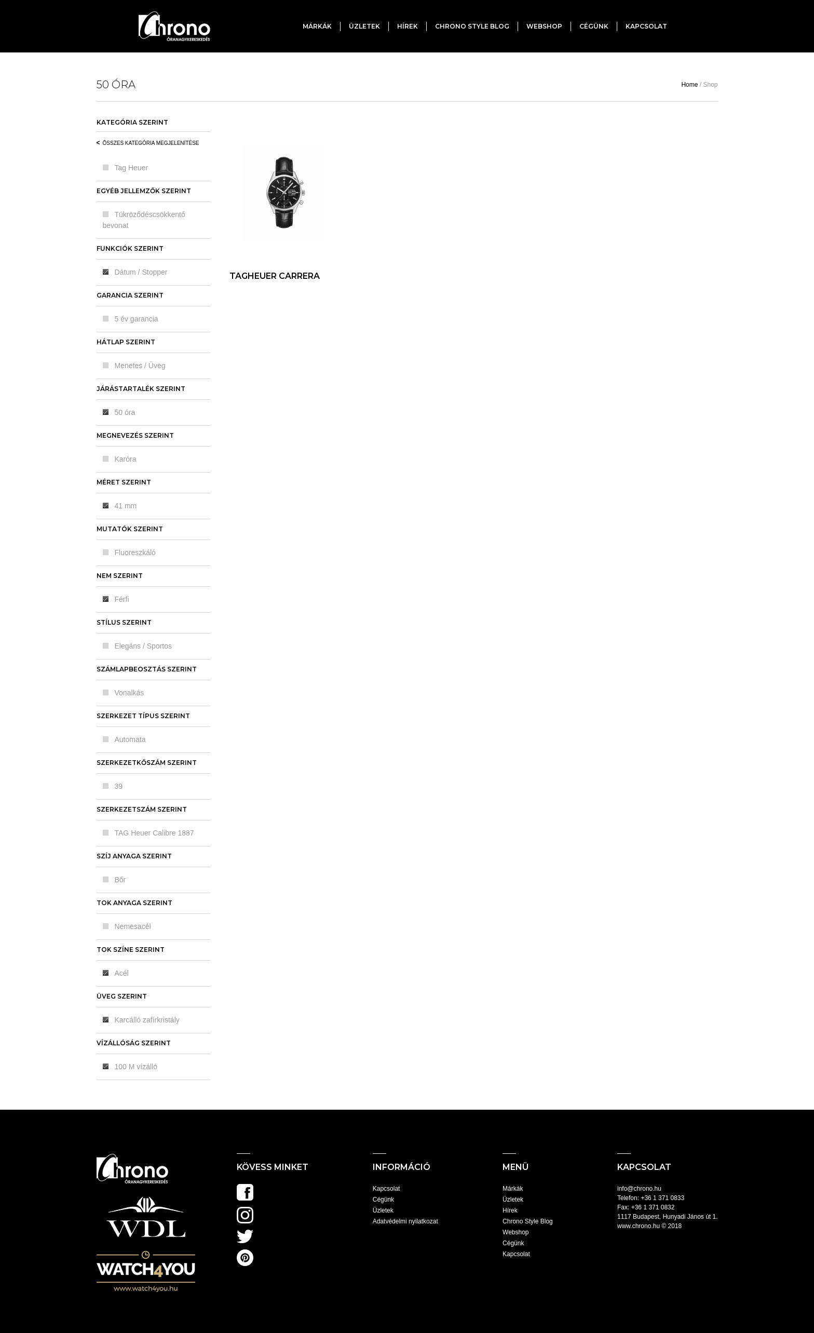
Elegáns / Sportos (143, 646)
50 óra (125, 412)
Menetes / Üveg (140, 365)
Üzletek (364, 26)
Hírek (407, 26)
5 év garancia (136, 319)
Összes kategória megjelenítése (151, 143)
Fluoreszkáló (135, 552)
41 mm (126, 506)
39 (119, 786)
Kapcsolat (646, 26)
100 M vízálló (136, 1066)
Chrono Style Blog (472, 26)
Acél (122, 973)
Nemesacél (133, 926)
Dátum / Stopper (141, 272)
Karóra (126, 459)
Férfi (122, 599)
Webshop (544, 26)
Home (689, 84)
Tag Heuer (131, 168)
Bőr (120, 880)
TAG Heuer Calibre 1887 (154, 833)
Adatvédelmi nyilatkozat (405, 1221)
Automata (130, 739)
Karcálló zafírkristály (147, 1020)
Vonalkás (129, 693)
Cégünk (593, 26)
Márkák (317, 26)
